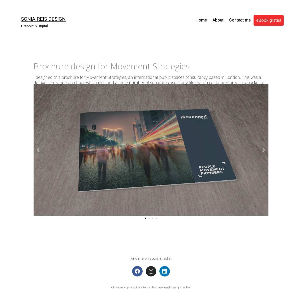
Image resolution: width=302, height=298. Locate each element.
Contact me (240, 20)
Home (201, 20)
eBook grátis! (268, 20)
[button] (145, 198)
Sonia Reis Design (43, 19)
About (218, 20)
